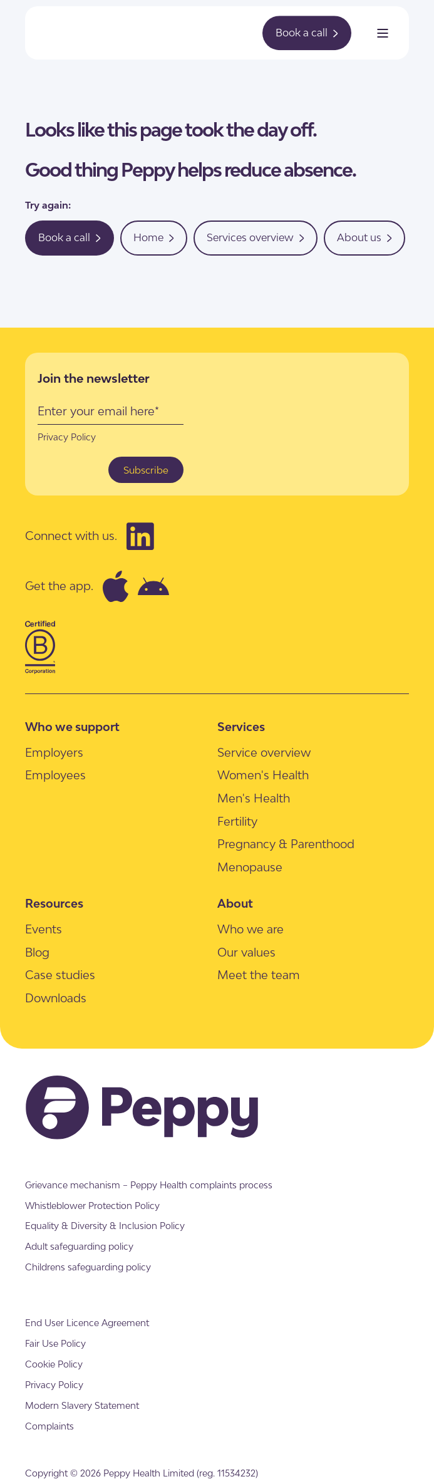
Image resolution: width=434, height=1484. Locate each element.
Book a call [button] (307, 32)
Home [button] (153, 237)
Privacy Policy (67, 437)
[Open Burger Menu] (382, 33)
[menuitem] (54, 752)
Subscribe (145, 469)
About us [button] (364, 237)
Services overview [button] (255, 237)
